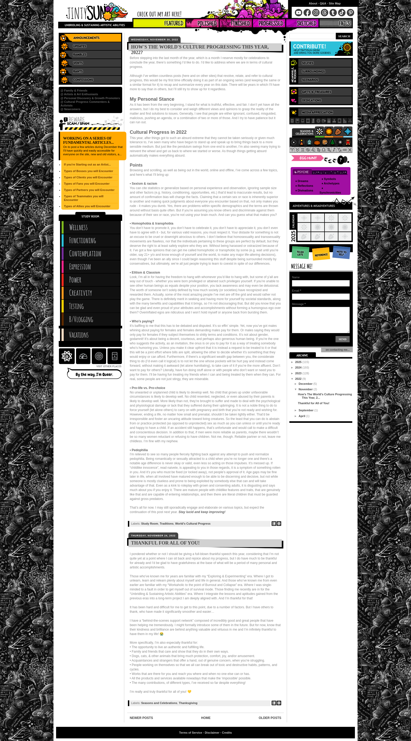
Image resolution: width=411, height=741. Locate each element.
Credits (227, 732)
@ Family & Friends (74, 90)
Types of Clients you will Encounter (88, 177)
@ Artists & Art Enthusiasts (79, 94)
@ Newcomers (70, 109)
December (306, 383)
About (313, 3)
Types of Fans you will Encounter (87, 183)
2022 (298, 378)
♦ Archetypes (330, 183)
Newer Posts (141, 718)
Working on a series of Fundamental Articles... (88, 140)
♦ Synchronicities (330, 190)
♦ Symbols (329, 178)
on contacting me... (337, 349)
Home (205, 718)
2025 (298, 362)
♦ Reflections (304, 185)
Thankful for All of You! (165, 543)
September (306, 410)
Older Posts (270, 718)
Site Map (334, 3)
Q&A (323, 3)
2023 (298, 373)
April (302, 416)
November (306, 389)
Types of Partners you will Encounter (89, 189)
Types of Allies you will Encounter (87, 206)
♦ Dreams (301, 181)
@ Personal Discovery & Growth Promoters (90, 98)
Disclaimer (212, 732)
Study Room (149, 523)
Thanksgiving (188, 703)
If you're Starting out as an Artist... (87, 164)
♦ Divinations (304, 190)
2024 (298, 367)
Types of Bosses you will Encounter (88, 171)
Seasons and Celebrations (159, 703)
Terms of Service (190, 732)
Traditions (167, 523)
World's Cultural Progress (192, 523)
